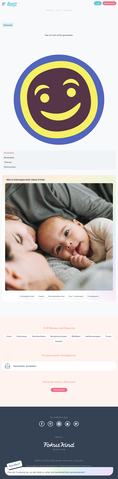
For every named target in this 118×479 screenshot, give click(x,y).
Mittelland (76, 336)
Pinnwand (9, 153)
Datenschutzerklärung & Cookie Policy (76, 466)
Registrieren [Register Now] (109, 3)
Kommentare (10, 167)
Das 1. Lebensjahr (76, 296)
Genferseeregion (93, 336)
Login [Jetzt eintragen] (97, 3)
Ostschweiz (21, 336)
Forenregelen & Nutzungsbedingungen (42, 466)
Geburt (41, 296)
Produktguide (92, 296)
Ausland (58, 341)
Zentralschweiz (39, 336)
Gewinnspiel (59, 390)
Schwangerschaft (27, 296)
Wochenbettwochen (56, 296)
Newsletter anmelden (24, 366)
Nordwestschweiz (58, 336)
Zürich (9, 336)
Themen (8, 162)
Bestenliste (9, 157)
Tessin (108, 336)
